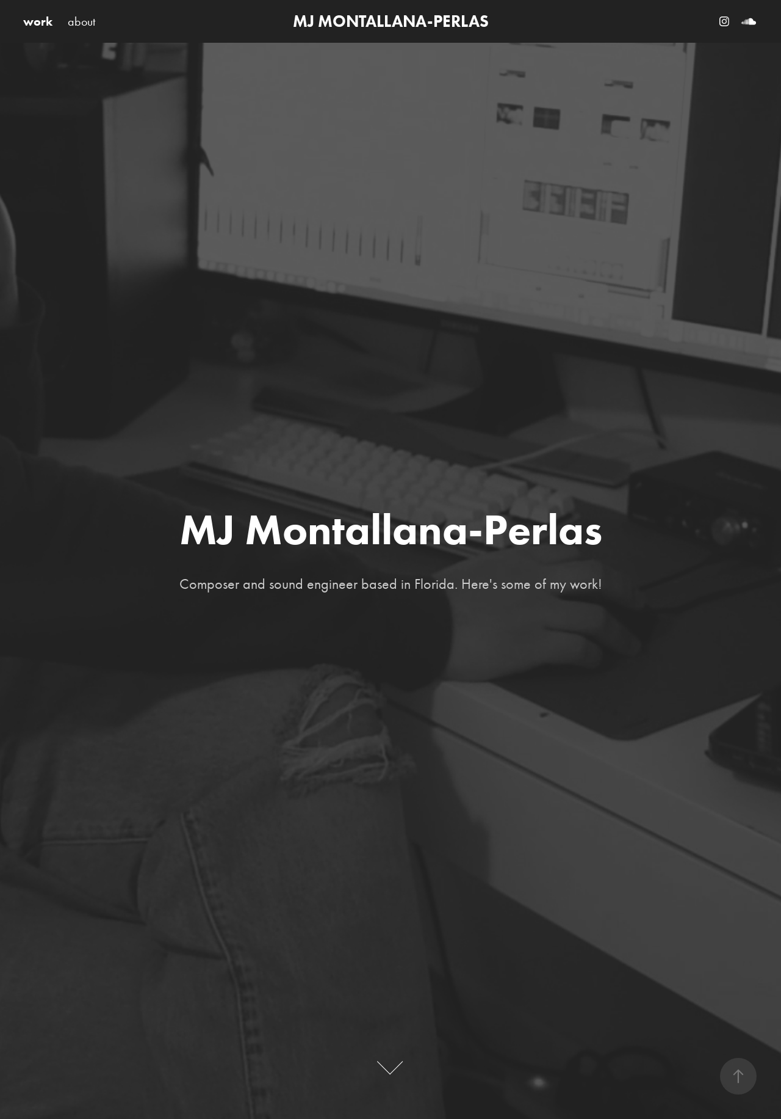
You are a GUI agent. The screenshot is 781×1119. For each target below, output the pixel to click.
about (81, 21)
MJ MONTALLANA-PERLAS (391, 21)
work (37, 21)
